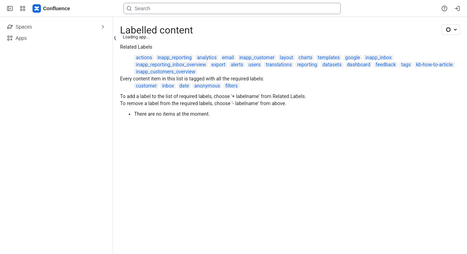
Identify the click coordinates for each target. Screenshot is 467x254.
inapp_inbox (378, 57)
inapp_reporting (174, 57)
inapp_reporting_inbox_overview (171, 64)
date (184, 86)
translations (279, 64)
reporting (307, 64)
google (352, 57)
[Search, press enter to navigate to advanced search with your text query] (232, 8)
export (218, 64)
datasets (331, 64)
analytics (207, 57)
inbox (168, 86)
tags (406, 64)
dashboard (358, 64)
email (228, 57)
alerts (237, 64)
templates (329, 57)
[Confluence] (51, 8)
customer (146, 86)
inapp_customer (257, 57)
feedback (386, 64)
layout (286, 57)
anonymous (207, 86)
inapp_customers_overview (165, 71)
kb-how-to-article (434, 64)
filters (231, 86)
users (255, 64)
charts (306, 57)
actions (144, 57)
